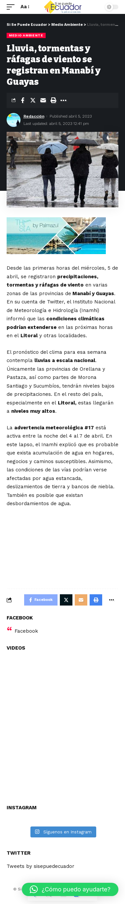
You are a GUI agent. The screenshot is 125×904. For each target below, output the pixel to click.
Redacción (33, 116)
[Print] (53, 100)
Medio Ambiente (26, 35)
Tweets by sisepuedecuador (40, 866)
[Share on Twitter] (32, 100)
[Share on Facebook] (22, 100)
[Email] (43, 100)
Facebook (26, 631)
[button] (70, 889)
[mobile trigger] (12, 7)
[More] (63, 100)
